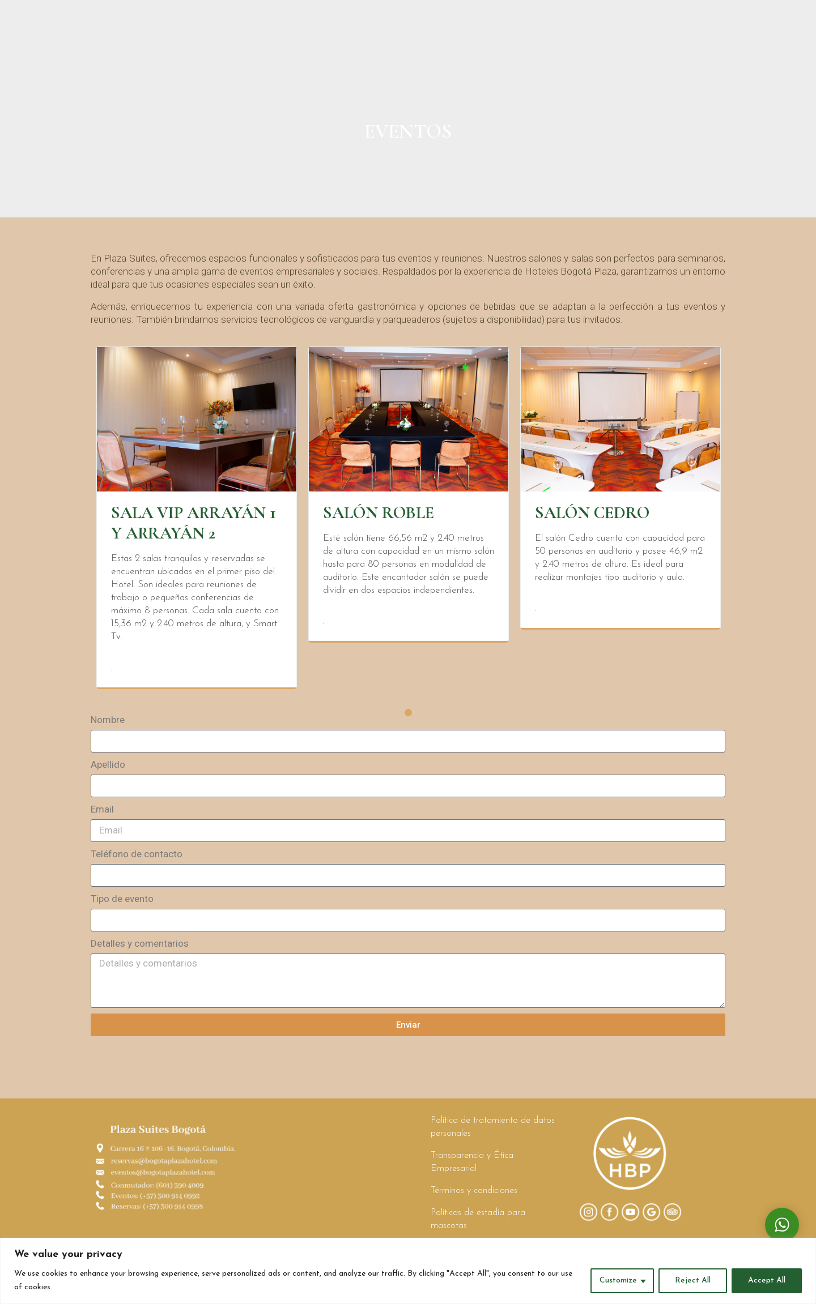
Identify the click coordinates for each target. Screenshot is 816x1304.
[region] (408, 1271)
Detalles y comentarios (140, 949)
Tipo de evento (122, 904)
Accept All (766, 1280)
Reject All (693, 1280)
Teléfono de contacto (136, 859)
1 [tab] (408, 718)
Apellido (108, 770)
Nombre (108, 725)
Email (102, 814)
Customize (618, 1280)
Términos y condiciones (474, 1196)
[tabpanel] (196, 523)
